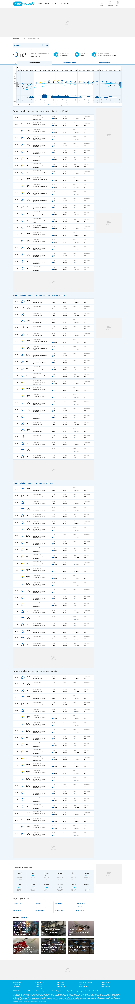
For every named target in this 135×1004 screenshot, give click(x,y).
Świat (54, 4)
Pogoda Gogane (59, 910)
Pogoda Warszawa (105, 986)
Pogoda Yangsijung (80, 903)
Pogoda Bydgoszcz (39, 982)
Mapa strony (79, 991)
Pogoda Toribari (59, 903)
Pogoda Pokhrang (39, 910)
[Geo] (47, 45)
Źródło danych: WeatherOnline (92, 991)
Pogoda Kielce (16, 984)
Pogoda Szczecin (83, 986)
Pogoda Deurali (16, 907)
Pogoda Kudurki (17, 910)
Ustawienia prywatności (57, 991)
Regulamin (69, 991)
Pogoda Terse (58, 907)
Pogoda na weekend (104, 63)
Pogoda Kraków (39, 984)
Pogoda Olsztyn (104, 984)
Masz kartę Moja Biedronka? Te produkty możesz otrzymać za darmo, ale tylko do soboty (24, 949)
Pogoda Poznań (38, 986)
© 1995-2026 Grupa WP (18, 991)
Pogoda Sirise (38, 903)
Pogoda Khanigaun (17, 903)
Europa (47, 4)
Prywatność (45, 991)
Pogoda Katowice (104, 982)
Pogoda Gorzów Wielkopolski (86, 982)
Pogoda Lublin (60, 984)
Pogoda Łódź (82, 984)
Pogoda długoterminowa (69, 63)
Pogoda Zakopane (39, 988)
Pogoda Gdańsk (60, 982)
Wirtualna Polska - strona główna (18, 3)
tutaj (45, 1001)
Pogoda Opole (16, 986)
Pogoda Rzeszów (61, 986)
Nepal (24, 38)
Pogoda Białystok (17, 982)
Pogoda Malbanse (80, 910)
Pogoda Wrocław (17, 988)
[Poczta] (102, 4)
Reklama (30, 991)
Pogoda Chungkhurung (40, 907)
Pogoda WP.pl (16, 38)
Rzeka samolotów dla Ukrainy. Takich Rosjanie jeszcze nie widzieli (79, 949)
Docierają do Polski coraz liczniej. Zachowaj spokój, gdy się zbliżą (79, 932)
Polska (40, 4)
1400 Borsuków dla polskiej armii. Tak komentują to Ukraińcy (50, 932)
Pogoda (29, 3)
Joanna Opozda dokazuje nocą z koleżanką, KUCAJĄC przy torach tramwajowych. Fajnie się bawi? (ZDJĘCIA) (52, 948)
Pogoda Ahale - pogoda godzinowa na (29, 483)
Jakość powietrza (64, 4)
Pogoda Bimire (79, 907)
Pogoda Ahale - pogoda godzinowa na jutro (31, 295)
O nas (37, 991)
